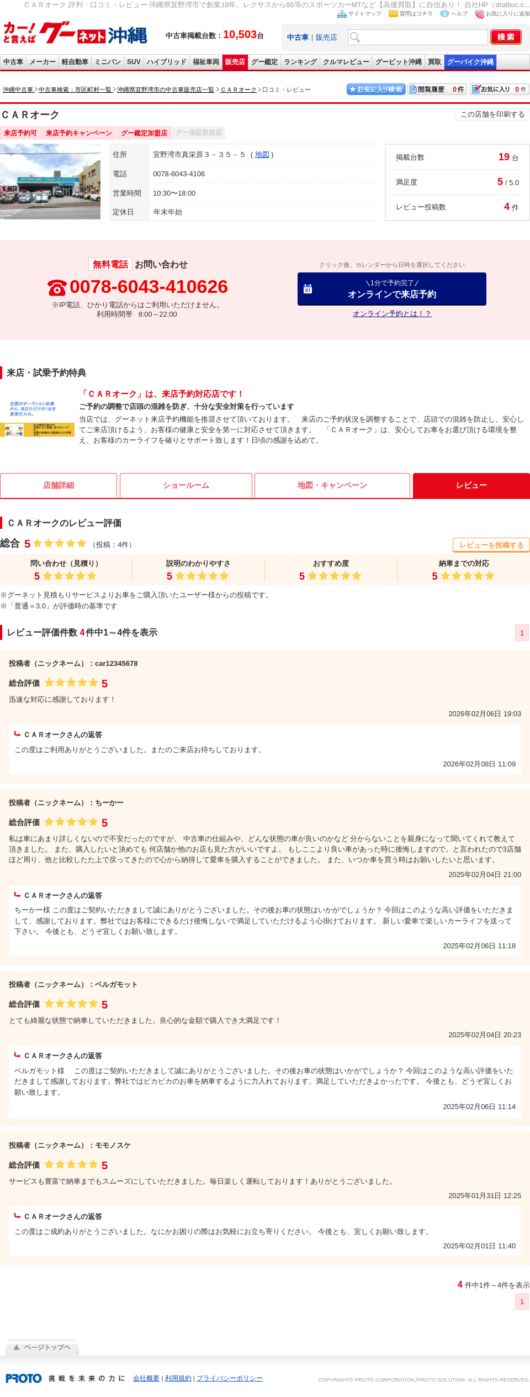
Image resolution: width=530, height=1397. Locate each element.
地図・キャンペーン (332, 485)
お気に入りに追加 (508, 13)
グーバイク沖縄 (470, 62)
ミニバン (107, 62)
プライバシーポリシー (230, 1378)
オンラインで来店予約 (392, 288)
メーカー (42, 62)
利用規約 (178, 1378)
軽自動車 (75, 62)
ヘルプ (459, 13)
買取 (434, 62)
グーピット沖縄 (398, 62)
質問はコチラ (416, 13)
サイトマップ (364, 13)
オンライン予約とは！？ (392, 313)
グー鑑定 (264, 62)
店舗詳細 (58, 485)
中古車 (13, 62)
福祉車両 (206, 62)
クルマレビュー (346, 62)
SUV (134, 62)
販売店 (326, 37)
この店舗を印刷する (492, 114)
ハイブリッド (167, 62)
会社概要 (146, 1378)
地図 (262, 154)
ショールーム (186, 485)
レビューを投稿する (491, 545)
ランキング (300, 62)
